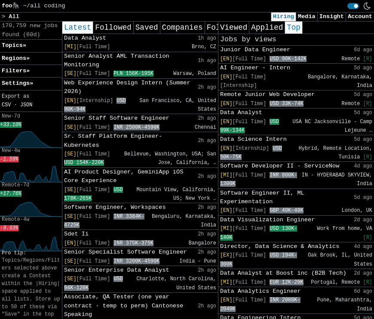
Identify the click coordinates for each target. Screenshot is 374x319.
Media (307, 16)
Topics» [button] (14, 45)
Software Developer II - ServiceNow (279, 166)
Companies (182, 27)
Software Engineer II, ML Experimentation (262, 197)
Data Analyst (85, 38)
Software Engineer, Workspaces (115, 207)
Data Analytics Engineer (260, 291)
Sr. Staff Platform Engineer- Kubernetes (113, 140)
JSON (26, 105)
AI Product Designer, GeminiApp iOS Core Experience (123, 176)
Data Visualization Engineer (267, 220)
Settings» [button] (17, 83)
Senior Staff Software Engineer (116, 118)
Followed (113, 27)
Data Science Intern (253, 139)
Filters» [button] (16, 71)
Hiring (283, 16)
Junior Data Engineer (255, 49)
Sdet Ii (76, 234)
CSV (6, 105)
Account (360, 16)
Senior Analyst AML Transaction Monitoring (116, 60)
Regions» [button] (16, 58)
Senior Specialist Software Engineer (125, 252)
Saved (146, 27)
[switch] (353, 6)
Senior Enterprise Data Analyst (116, 270)
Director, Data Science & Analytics (279, 246)
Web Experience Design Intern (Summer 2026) (127, 87)
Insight (331, 16)
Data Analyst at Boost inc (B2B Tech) (283, 273)
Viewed (233, 27)
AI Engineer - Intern (255, 68)
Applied (267, 27)
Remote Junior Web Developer (267, 94)
